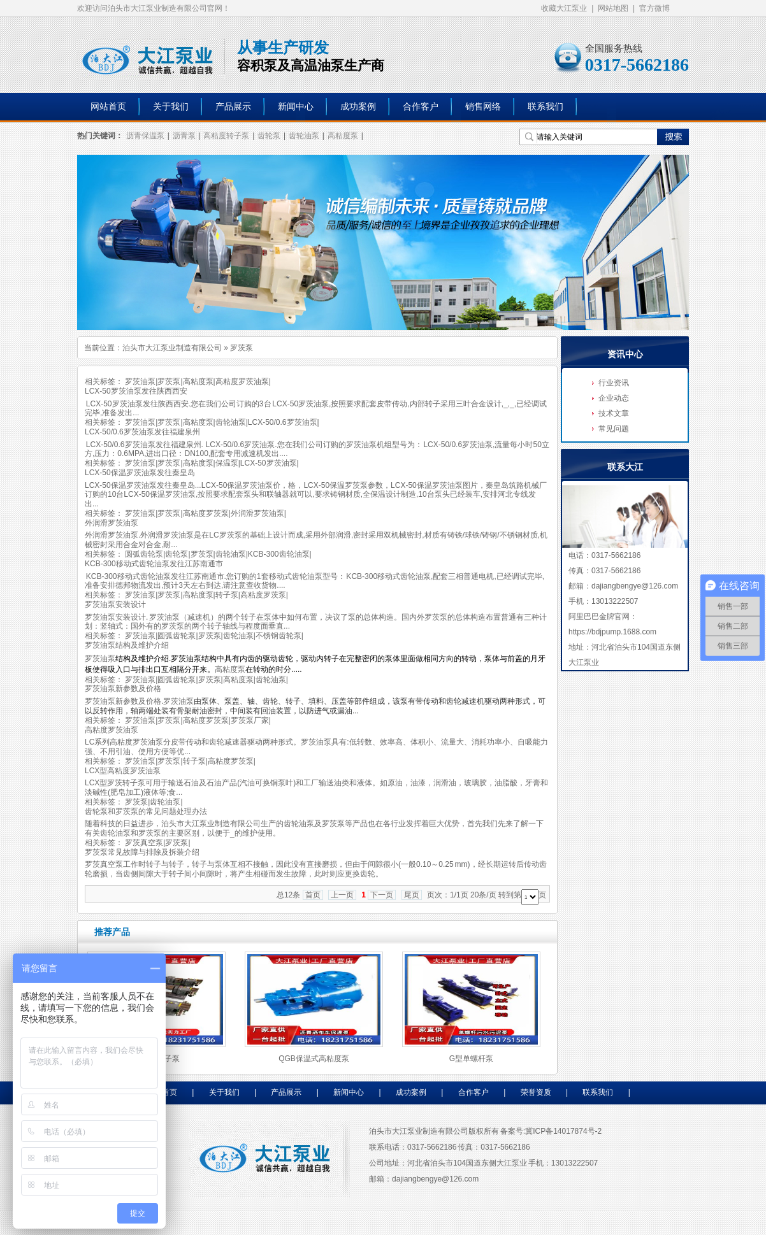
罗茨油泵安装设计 (115, 604)
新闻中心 (296, 106)
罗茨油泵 (140, 381)
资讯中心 (625, 354)
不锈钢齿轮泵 (278, 635)
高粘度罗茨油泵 (242, 381)
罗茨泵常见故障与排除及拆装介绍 (142, 852)
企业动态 (613, 398)
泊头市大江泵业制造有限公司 (172, 347)
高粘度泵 (343, 135)
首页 (313, 894)
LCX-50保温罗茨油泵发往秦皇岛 (140, 472)
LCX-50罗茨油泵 (268, 463)
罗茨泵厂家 (250, 720)
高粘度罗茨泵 (206, 513)
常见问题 (613, 428)
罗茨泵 (168, 381)
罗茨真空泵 (144, 842)
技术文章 (613, 413)
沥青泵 (184, 135)
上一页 (342, 894)
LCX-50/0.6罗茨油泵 (282, 422)
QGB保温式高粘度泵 (313, 1058)
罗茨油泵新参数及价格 (123, 688)
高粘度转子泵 (226, 135)
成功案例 (358, 106)
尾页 (411, 894)
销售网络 (483, 106)
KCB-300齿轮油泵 (279, 554)
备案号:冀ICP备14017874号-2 (551, 1131)
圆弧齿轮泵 (144, 554)
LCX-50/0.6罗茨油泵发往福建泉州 (142, 431)
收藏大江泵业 (564, 8)
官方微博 (654, 8)
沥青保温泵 (145, 135)
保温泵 (226, 463)
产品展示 (233, 106)
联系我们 (545, 106)
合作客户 (420, 106)
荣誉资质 (536, 1092)
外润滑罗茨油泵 (257, 513)
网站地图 (613, 8)
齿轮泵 (268, 135)
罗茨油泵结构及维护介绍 (127, 645)
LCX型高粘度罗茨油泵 (123, 770)
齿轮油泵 (304, 135)
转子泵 (226, 594)
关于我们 (171, 106)
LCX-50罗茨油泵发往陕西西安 (136, 391)
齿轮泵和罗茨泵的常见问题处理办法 (146, 811)
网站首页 (108, 106)
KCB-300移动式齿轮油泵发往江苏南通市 (154, 563)
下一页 (381, 894)
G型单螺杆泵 (471, 1058)
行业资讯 (613, 382)
